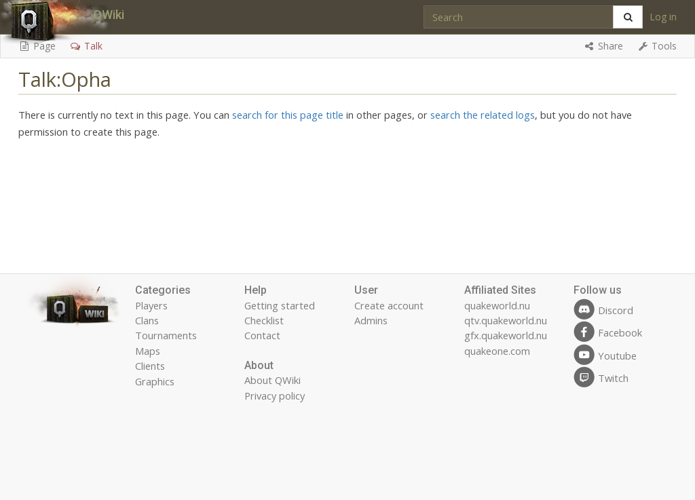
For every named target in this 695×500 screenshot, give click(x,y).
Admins (371, 320)
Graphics (154, 381)
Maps (147, 351)
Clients (150, 365)
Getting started (279, 305)
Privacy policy (274, 395)
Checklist (264, 320)
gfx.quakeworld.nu (505, 335)
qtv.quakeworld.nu (505, 320)
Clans (147, 320)
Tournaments (166, 335)
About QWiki (272, 380)
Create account (389, 305)
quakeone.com (497, 351)
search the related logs (482, 114)
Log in (663, 16)
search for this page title (287, 114)
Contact (262, 335)
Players (151, 305)
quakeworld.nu (497, 305)
